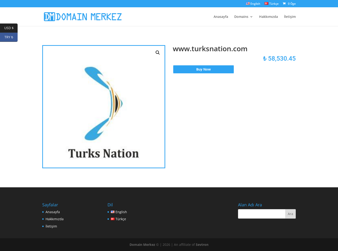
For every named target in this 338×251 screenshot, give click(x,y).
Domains (241, 17)
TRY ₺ (11, 37)
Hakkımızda (268, 17)
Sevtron (202, 244)
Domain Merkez (142, 244)
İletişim (290, 17)
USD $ (11, 28)
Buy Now (203, 69)
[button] (158, 52)
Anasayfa (221, 17)
